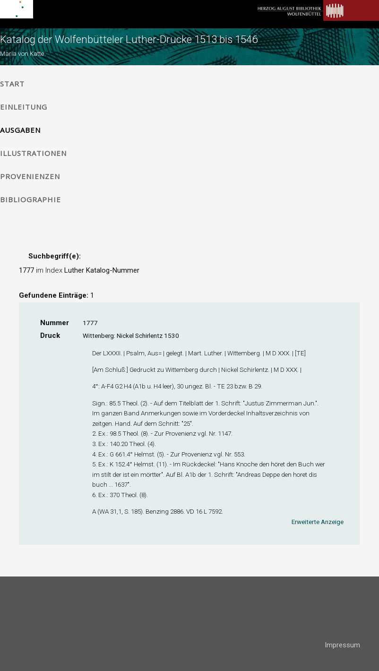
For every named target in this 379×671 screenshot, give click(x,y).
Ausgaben (20, 130)
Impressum (342, 645)
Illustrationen (33, 153)
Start (12, 83)
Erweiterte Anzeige (318, 521)
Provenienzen (30, 176)
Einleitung (23, 107)
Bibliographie (30, 199)
